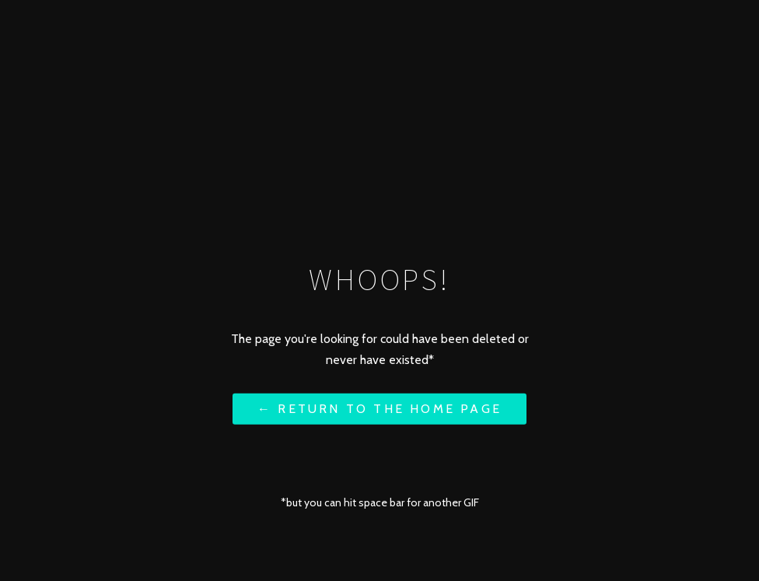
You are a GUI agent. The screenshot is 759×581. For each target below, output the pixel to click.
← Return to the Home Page (379, 408)
